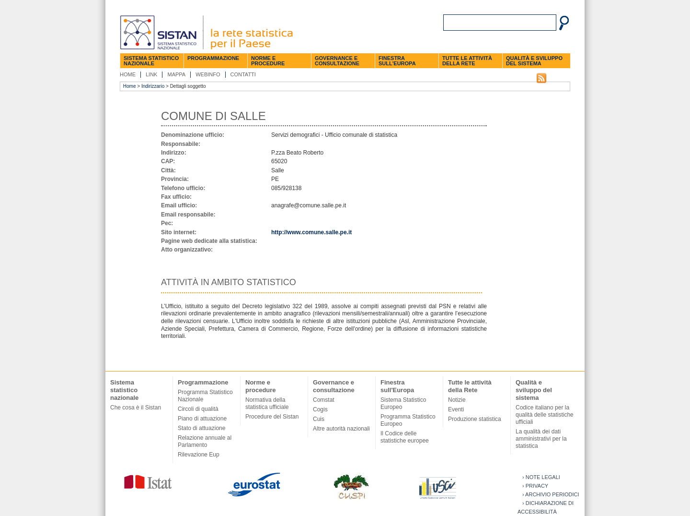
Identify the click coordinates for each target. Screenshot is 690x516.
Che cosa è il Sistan (135, 407)
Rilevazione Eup (198, 454)
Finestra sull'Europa (397, 60)
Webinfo (208, 74)
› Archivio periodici (550, 494)
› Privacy (535, 486)
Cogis (320, 409)
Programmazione (213, 58)
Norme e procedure (268, 60)
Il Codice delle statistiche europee (404, 437)
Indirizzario (152, 86)
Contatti (243, 74)
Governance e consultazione (337, 60)
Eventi (456, 409)
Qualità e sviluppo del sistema (534, 60)
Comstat (323, 399)
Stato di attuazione (201, 428)
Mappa (176, 74)
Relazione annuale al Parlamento (204, 441)
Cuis (318, 419)
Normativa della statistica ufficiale (267, 403)
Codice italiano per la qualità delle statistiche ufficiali (545, 414)
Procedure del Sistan (272, 416)
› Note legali (541, 477)
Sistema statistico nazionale (151, 60)
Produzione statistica (474, 419)
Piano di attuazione (202, 418)
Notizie (457, 399)
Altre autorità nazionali (341, 428)
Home (128, 74)
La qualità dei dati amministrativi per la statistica (541, 438)
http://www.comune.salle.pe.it (311, 232)
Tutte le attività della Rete (467, 60)
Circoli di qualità (198, 409)
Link (151, 74)
